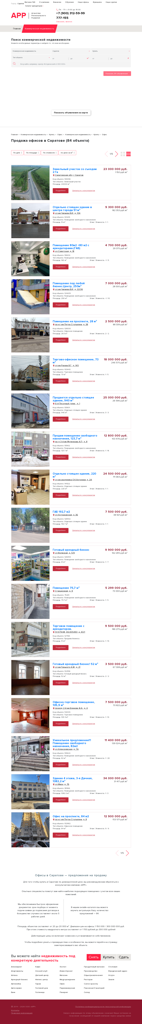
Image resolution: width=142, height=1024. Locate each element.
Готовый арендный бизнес (71, 549)
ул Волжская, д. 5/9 (64, 553)
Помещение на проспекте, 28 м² (75, 321)
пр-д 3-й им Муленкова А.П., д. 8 (70, 441)
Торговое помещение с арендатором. (68, 627)
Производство (90, 971)
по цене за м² (67, 153)
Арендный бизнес (19, 979)
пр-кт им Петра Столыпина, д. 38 (70, 324)
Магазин (64, 975)
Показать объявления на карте (71, 112)
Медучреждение (67, 979)
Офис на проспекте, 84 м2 (71, 816)
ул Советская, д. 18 (63, 251)
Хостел (63, 967)
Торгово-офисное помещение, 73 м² (76, 361)
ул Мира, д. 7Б (61, 784)
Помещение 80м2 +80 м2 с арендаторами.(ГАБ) (71, 247)
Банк (13, 992)
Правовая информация (22, 1013)
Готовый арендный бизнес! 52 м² (75, 664)
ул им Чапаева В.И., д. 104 (66, 213)
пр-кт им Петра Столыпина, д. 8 (70, 819)
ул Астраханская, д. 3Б (65, 515)
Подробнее (61, 191)
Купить (95, 51)
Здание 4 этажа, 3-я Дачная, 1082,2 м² (73, 780)
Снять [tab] (94, 957)
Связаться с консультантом (83, 191)
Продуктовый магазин (94, 967)
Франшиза (97, 2)
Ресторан (88, 979)
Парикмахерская (67, 988)
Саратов (20, 4)
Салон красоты (91, 984)
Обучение (69, 2)
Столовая (112, 967)
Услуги (111, 975)
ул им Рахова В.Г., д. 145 (66, 365)
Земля (111, 979)
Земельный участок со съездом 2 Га (75, 171)
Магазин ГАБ (30, 2)
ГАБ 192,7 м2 (61, 511)
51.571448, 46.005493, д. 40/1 (69, 632)
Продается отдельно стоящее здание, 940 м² (73, 399)
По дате (16, 153)
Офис (62, 984)
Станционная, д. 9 (63, 591)
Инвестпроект (66, 971)
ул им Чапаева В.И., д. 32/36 (68, 289)
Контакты (15, 1010)
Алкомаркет (16, 967)
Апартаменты (17, 971)
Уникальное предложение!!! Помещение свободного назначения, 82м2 (72, 743)
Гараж (38, 984)
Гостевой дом (41, 988)
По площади (31, 153)
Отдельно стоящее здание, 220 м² (74, 475)
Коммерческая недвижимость (24, 51)
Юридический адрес (117, 971)
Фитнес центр (41, 979)
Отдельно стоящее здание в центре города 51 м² (72, 209)
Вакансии (57, 2)
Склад (87, 992)
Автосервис (16, 988)
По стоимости (49, 153)
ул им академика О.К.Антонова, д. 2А (72, 479)
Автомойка (16, 984)
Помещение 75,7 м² (66, 588)
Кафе (37, 967)
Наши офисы (83, 2)
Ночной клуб (41, 971)
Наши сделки (111, 2)
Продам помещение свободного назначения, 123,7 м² (75, 437)
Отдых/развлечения (93, 975)
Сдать (124, 957)
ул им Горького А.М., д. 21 (66, 667)
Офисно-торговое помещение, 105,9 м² (74, 704)
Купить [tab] (109, 957)
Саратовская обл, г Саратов (68, 175)
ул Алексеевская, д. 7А (66, 749)
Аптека (14, 975)
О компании (44, 2)
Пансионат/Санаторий (94, 988)
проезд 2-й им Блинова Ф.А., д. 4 (70, 708)
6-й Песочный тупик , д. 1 (66, 403)
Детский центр (42, 975)
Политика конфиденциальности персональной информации (103, 1007)
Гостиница (39, 992)
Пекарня (64, 992)
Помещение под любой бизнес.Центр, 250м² (69, 285)
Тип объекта (17, 58)
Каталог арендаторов (33, 6)
